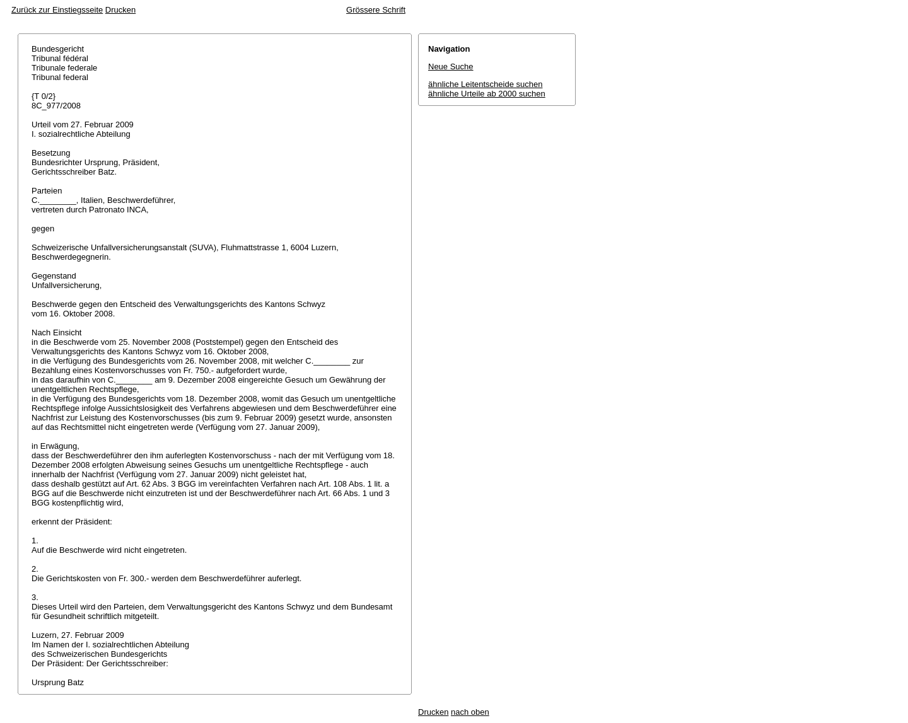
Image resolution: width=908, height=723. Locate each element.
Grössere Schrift (375, 9)
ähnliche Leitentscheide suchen (485, 84)
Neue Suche (451, 66)
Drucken (120, 9)
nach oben (470, 712)
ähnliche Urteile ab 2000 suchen (486, 93)
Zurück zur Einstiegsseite (57, 9)
